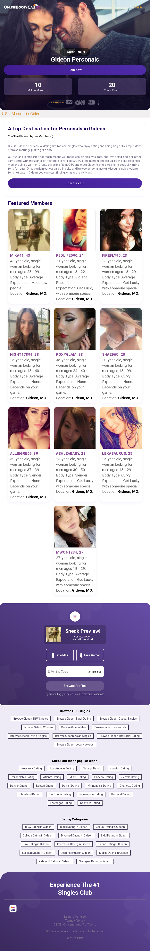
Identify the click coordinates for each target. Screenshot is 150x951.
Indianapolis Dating (91, 794)
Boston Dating (45, 785)
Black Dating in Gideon (73, 826)
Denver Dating (19, 785)
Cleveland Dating (30, 794)
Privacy (80, 920)
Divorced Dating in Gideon (76, 835)
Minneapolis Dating (99, 785)
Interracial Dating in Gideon (73, 844)
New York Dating (31, 768)
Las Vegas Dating (61, 803)
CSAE (57, 924)
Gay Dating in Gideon (36, 844)
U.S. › (7, 113)
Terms (69, 920)
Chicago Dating (92, 768)
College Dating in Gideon (38, 835)
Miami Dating (78, 777)
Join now (75, 70)
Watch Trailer (75, 52)
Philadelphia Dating (23, 777)
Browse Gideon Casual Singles (118, 718)
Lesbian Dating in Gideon (37, 852)
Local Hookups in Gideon (76, 852)
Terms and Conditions (92, 694)
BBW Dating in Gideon (38, 826)
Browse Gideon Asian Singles (73, 735)
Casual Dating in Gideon (110, 826)
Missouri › (21, 113)
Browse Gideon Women (38, 727)
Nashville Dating (90, 803)
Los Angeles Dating (62, 768)
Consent (68, 924)
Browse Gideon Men (73, 727)
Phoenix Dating (103, 777)
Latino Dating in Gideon (113, 844)
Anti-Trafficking (86, 924)
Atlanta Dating (52, 777)
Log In (138, 7)
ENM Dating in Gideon (114, 835)
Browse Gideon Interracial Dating (120, 735)
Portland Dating (120, 794)
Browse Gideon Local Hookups (75, 744)
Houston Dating (119, 768)
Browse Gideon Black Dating (74, 718)
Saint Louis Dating (60, 794)
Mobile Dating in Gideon (113, 852)
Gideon (36, 113)
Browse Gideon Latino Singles (28, 735)
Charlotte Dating (130, 785)
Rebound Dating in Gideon (55, 861)
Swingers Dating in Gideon (95, 861)
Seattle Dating (130, 777)
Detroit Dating (70, 785)
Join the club (75, 183)
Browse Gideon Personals (110, 727)
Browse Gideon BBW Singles (30, 718)
